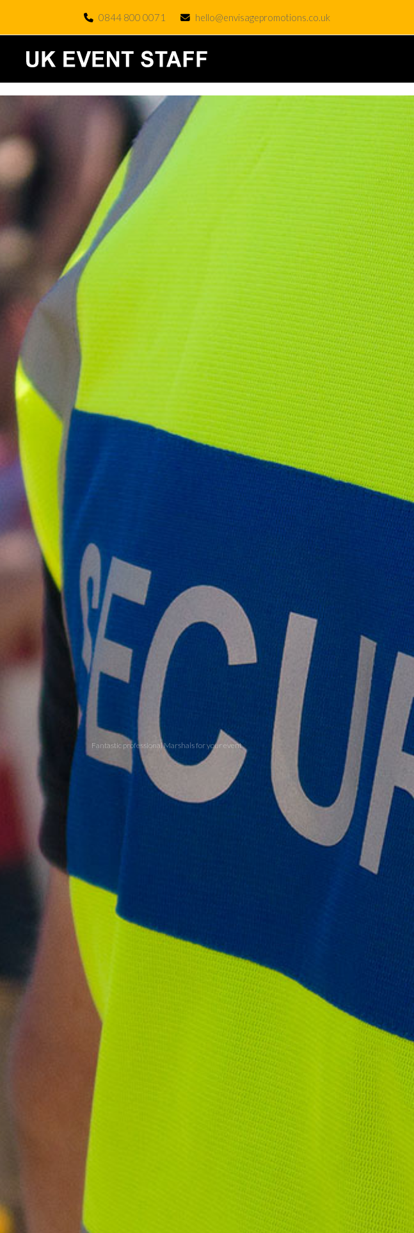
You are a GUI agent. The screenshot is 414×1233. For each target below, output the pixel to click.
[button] (386, 59)
